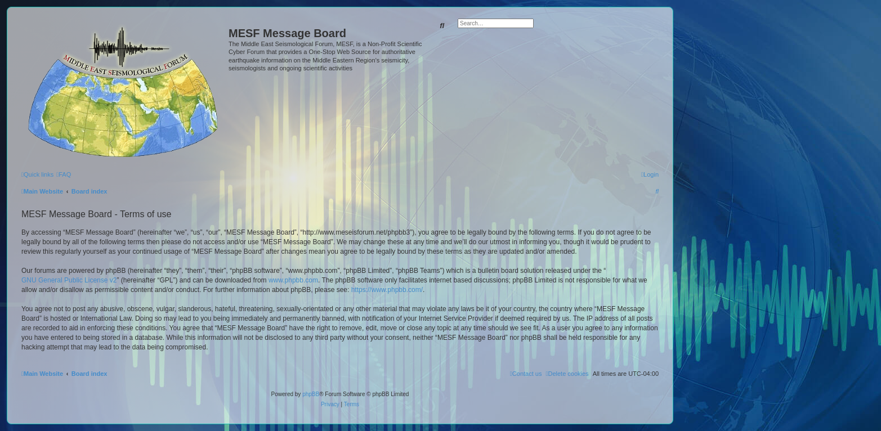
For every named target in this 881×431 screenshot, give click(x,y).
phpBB (310, 394)
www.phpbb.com (293, 280)
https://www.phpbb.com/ (387, 290)
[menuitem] (63, 174)
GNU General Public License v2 (69, 280)
